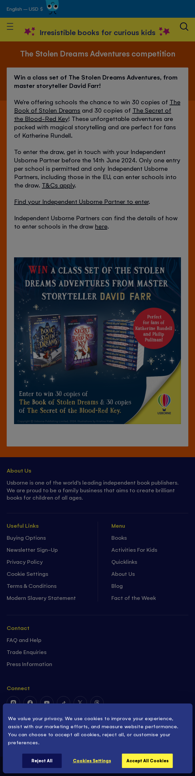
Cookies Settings (92, 760)
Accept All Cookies (147, 760)
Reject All (42, 760)
